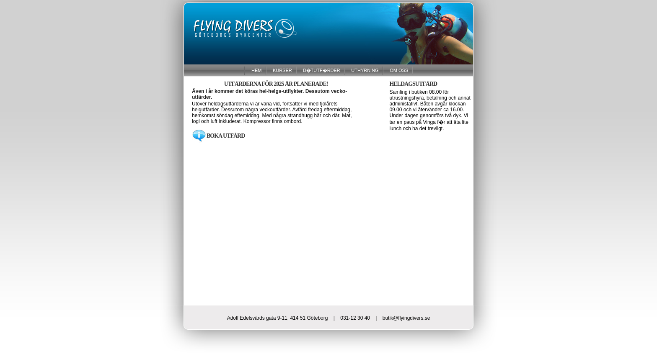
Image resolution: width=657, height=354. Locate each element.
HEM (256, 69)
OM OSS (398, 69)
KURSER (282, 69)
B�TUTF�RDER (321, 69)
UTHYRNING (364, 69)
